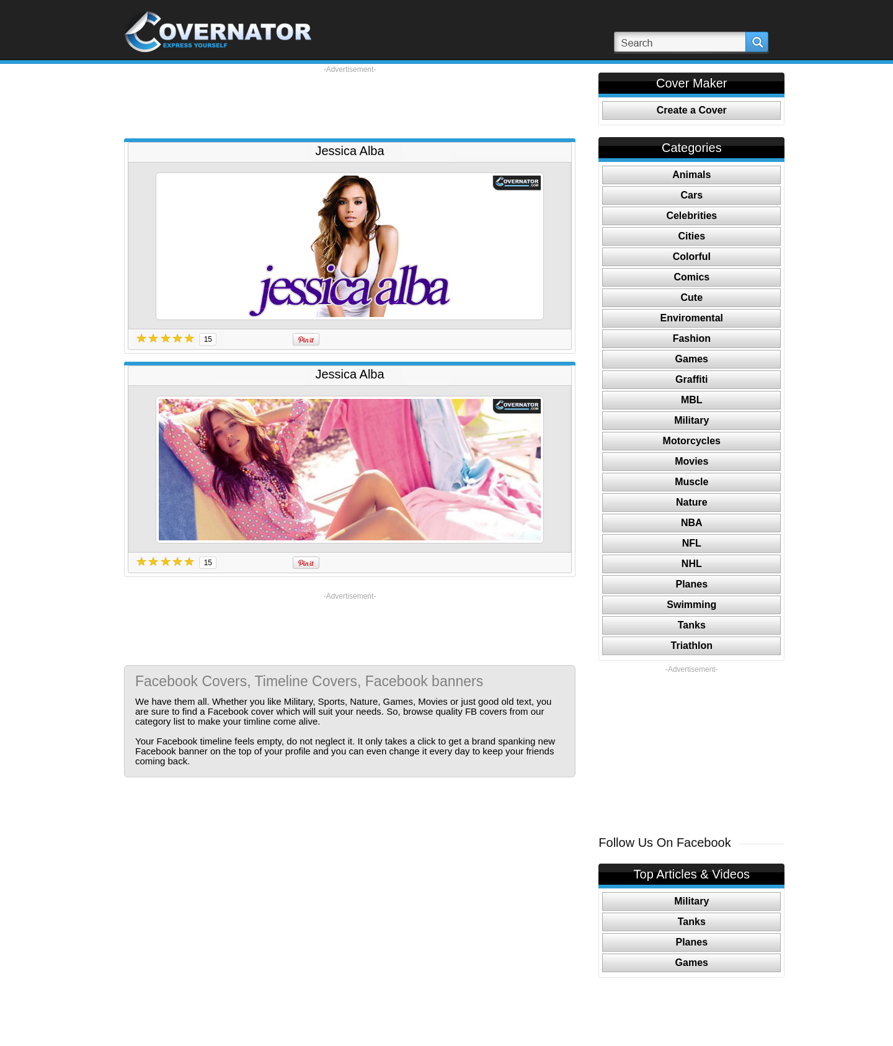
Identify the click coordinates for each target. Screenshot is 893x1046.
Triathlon (692, 645)
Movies (691, 461)
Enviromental (691, 318)
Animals (691, 174)
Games (691, 359)
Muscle (691, 481)
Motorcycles (692, 441)
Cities (692, 236)
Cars (692, 195)
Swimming (691, 604)
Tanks (692, 625)
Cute (692, 297)
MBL (692, 400)
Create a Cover (692, 110)
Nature (692, 502)
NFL (691, 543)
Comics (691, 277)
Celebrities (691, 215)
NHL (692, 563)
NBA (692, 522)
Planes (692, 584)
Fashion (692, 338)
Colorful (692, 256)
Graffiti (691, 379)
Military (691, 420)
